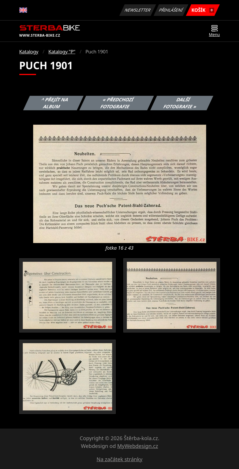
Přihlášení (171, 10)
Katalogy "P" (61, 51)
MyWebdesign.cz (137, 445)
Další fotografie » (180, 103)
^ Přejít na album (55, 103)
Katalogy (28, 51)
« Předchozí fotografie (117, 103)
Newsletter (138, 10)
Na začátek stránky (119, 459)
